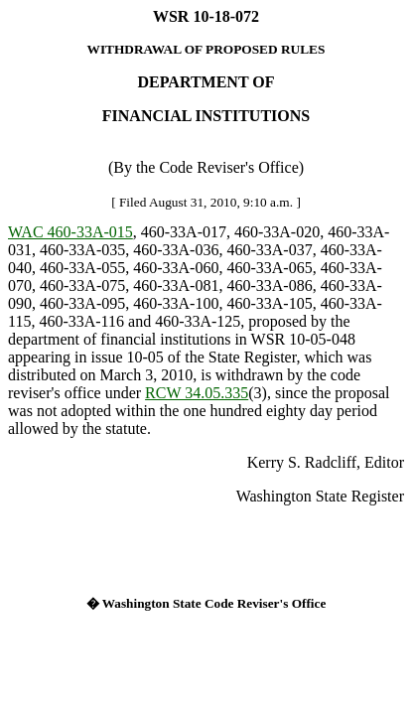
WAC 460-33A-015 (70, 231)
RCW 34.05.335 (196, 392)
